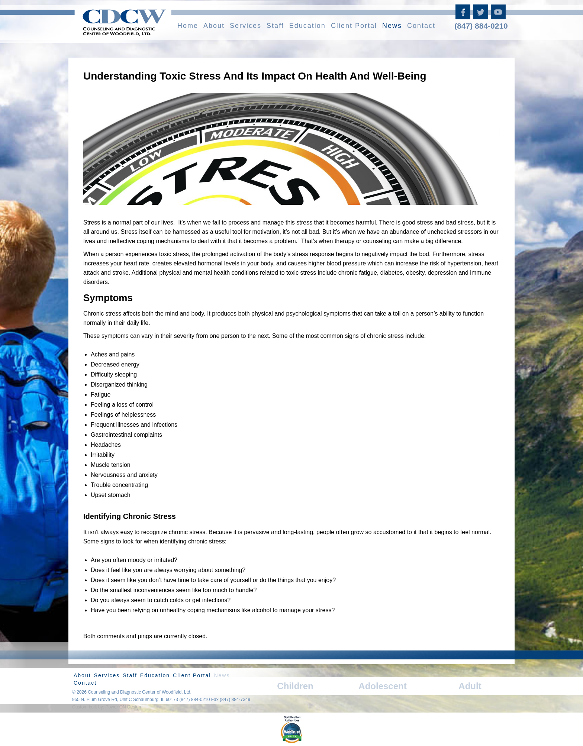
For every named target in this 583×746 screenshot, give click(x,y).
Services (245, 25)
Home (187, 25)
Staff (275, 25)
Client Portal (354, 25)
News (392, 25)
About (214, 25)
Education (307, 25)
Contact (421, 25)
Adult (469, 686)
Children (295, 686)
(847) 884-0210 (481, 26)
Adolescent (382, 686)
